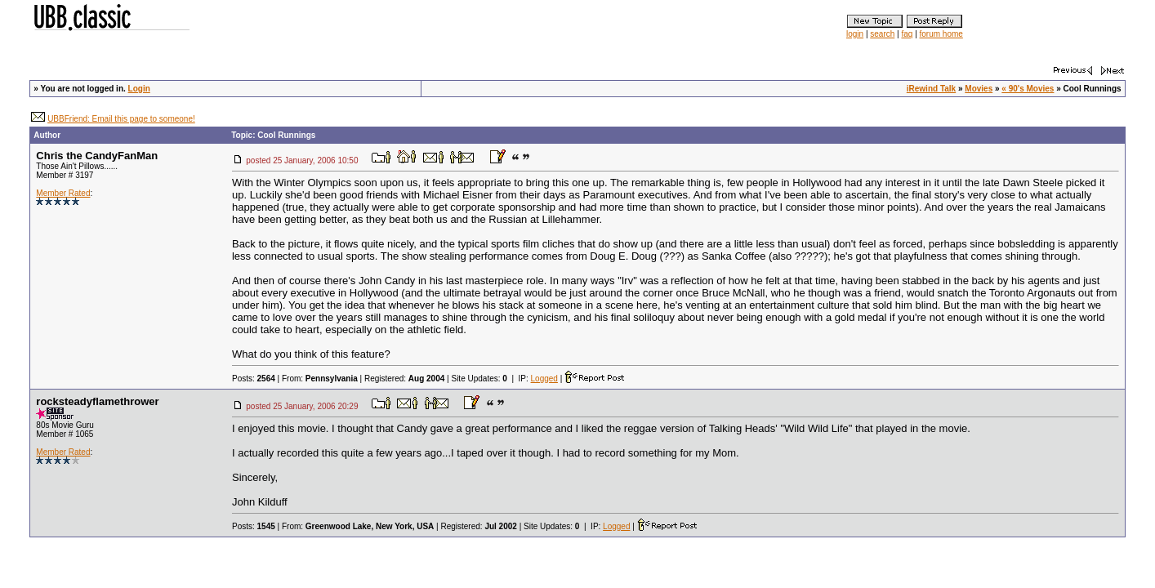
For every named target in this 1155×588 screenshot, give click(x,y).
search (882, 33)
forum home (941, 33)
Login (139, 88)
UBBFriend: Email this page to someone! (121, 118)
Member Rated (63, 193)
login (854, 33)
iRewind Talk (931, 88)
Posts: (253, 378)
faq (906, 33)
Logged (544, 378)
